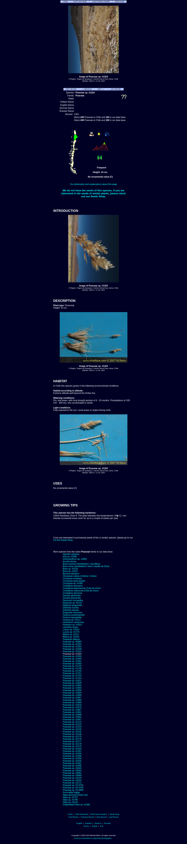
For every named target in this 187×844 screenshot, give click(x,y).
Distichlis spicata (71, 610)
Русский (107, 823)
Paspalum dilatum (71, 639)
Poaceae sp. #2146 (72, 734)
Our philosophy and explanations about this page (93, 184)
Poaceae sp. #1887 (72, 710)
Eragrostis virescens (72, 612)
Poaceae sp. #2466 (72, 766)
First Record (73, 817)
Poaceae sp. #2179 (72, 746)
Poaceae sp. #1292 (72, 646)
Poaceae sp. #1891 (72, 712)
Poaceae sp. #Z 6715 (73, 785)
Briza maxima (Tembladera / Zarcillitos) (81, 564)
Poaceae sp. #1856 (72, 690)
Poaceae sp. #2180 (72, 749)
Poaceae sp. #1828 (72, 683)
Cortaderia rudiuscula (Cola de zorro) (80, 590)
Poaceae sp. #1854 (72, 685)
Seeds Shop (114, 814)
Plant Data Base (81, 814)
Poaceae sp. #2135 (72, 729)
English (79, 823)
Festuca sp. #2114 (72, 620)
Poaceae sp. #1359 (72, 656)
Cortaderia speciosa (72, 593)
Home (70, 814)
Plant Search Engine (99, 814)
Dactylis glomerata (72, 595)
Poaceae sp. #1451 (72, 661)
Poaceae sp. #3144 (72, 778)
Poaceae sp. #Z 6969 (73, 790)
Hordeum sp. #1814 (72, 625)
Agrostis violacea (71, 554)
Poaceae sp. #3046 (72, 768)
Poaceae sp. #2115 (72, 722)
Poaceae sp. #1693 (72, 663)
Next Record (102, 817)
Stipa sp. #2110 (70, 802)
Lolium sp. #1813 (71, 629)
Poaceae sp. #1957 (72, 719)
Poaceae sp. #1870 (72, 705)
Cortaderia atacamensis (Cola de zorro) (82, 588)
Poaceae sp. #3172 (72, 783)
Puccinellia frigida (71, 792)
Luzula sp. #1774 (71, 632)
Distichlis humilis (71, 607)
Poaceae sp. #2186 (72, 756)
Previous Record (87, 817)
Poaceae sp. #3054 (72, 770)
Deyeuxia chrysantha (73, 600)
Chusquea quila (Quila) (74, 581)
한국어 (86, 826)
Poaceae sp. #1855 (72, 688)
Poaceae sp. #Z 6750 (73, 787)
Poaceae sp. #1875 (72, 707)
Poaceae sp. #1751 (72, 673)
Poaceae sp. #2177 (72, 741)
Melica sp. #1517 (71, 634)
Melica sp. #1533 (71, 637)
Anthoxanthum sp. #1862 (75, 559)
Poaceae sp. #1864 (72, 693)
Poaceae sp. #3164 (72, 780)
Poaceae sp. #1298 (72, 649)
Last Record (113, 817)
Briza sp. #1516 (70, 569)
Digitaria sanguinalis (72, 605)
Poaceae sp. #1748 (72, 668)
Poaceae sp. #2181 (72, 751)
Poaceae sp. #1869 (72, 702)
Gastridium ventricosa (73, 622)
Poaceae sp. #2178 (72, 744)
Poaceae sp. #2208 (72, 758)
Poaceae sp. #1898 (72, 714)
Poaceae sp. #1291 (72, 644)
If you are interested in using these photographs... (93, 838)
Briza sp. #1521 (70, 571)
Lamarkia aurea (70, 627)
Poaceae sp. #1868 (72, 700)
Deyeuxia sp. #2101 (72, 603)
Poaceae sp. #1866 (72, 695)
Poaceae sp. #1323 (72, 651)
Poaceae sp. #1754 (72, 678)
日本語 (94, 826)
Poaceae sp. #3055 (72, 773)
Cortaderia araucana (73, 586)
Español (88, 823)
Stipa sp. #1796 (70, 800)
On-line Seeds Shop (63, 540)
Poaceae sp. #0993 (72, 642)
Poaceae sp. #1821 (72, 680)
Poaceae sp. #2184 (72, 753)
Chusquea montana (72, 578)
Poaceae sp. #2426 (72, 761)
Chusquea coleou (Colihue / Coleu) (80, 576)
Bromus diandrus (71, 573)
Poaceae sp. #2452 (72, 763)
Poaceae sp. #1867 (72, 697)
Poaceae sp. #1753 (72, 676)
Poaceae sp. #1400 (72, 659)
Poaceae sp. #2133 (72, 727)
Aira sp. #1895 (70, 556)
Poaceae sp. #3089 (72, 775)
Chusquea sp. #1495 (73, 583)
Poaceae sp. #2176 (72, 739)
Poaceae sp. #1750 (72, 671)
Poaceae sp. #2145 (72, 732)
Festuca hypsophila (72, 617)
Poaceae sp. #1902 (72, 717)
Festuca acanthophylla (73, 615)
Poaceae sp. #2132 (72, 724)
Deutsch (98, 823)
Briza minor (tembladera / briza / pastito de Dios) (86, 566)
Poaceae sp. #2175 (72, 736)
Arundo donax (69, 561)
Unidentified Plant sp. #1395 (76, 804)
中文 (101, 826)
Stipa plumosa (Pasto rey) (75, 795)
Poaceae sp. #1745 (72, 666)
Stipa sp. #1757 (70, 797)
